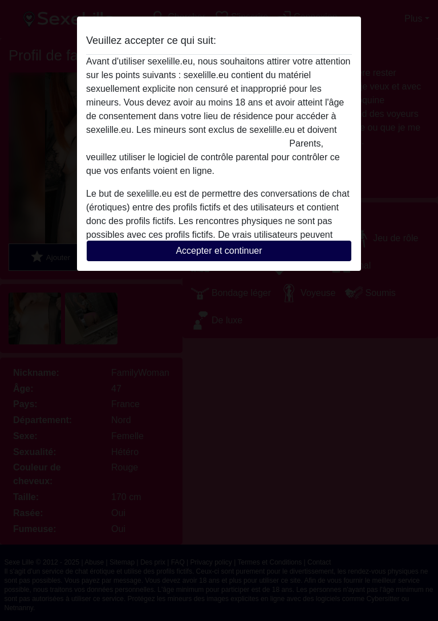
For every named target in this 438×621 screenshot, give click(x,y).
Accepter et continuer (219, 250)
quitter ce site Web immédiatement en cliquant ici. (186, 143)
